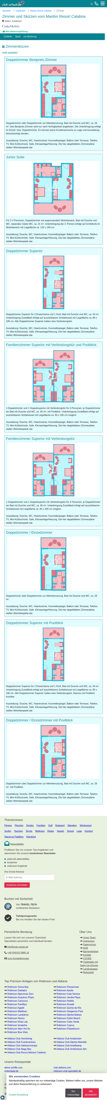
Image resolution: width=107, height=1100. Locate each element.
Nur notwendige (73, 1093)
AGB (85, 948)
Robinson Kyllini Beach (68, 1018)
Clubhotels (20, 11)
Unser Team (89, 937)
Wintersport (86, 825)
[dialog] (56, 1086)
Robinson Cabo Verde (67, 1022)
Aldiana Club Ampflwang (68, 1045)
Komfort (89, 831)
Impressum (89, 941)
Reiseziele (88, 972)
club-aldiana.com (62, 1067)
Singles (30, 825)
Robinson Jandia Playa (68, 997)
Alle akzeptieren (91, 1093)
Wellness (40, 831)
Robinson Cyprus (65, 1025)
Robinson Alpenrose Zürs (20, 994)
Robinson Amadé (65, 1004)
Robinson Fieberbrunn (67, 1028)
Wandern (72, 825)
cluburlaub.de (11, 1071)
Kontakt (87, 955)
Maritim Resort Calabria (40, 11)
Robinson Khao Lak (17, 1022)
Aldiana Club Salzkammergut (22, 1045)
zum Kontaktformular (18, 958)
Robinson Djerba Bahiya (69, 1015)
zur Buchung (30, 36)
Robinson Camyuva (17, 1001)
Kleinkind (31, 837)
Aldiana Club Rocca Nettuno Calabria (26, 1052)
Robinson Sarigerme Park (69, 1011)
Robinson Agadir (15, 1008)
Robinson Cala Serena (68, 994)
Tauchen (18, 831)
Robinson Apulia (64, 990)
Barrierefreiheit (90, 951)
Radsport (60, 825)
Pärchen (19, 825)
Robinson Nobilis (65, 1001)
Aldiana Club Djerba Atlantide (71, 1042)
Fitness (8, 825)
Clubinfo (8, 36)
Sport (18, 36)
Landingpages (90, 969)
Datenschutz (89, 944)
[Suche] (92, 4)
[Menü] (102, 3)
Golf (50, 825)
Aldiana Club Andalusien (68, 1038)
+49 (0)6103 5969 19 (18, 952)
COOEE (87, 958)
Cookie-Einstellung (18, 1094)
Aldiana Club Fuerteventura (21, 1042)
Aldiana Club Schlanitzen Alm (71, 1049)
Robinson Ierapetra (17, 1025)
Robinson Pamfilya (17, 1004)
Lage (79, 831)
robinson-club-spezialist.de (67, 1071)
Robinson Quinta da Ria (68, 1008)
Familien (41, 825)
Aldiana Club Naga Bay (19, 1049)
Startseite (6, 11)
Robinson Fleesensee (67, 987)
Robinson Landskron (18, 1015)
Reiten (50, 831)
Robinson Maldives (17, 1011)
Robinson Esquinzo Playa (20, 997)
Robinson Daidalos (17, 990)
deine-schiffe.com (13, 1067)
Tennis (29, 831)
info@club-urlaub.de (17, 947)
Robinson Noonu (16, 1018)
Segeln (60, 831)
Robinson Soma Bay (17, 987)
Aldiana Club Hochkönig (19, 1038)
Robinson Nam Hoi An (18, 1028)
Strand (70, 831)
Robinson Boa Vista (17, 1032)
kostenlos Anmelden (17, 885)
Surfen (7, 831)
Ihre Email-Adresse (14, 872)
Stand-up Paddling (14, 837)
